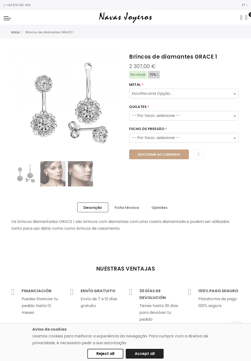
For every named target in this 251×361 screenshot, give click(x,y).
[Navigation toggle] (7, 18)
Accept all (145, 353)
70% (153, 74)
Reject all (105, 353)
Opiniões (159, 207)
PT (244, 5)
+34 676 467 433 (17, 5)
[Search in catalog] (241, 17)
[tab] (92, 207)
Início (15, 32)
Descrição (93, 207)
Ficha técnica (127, 207)
